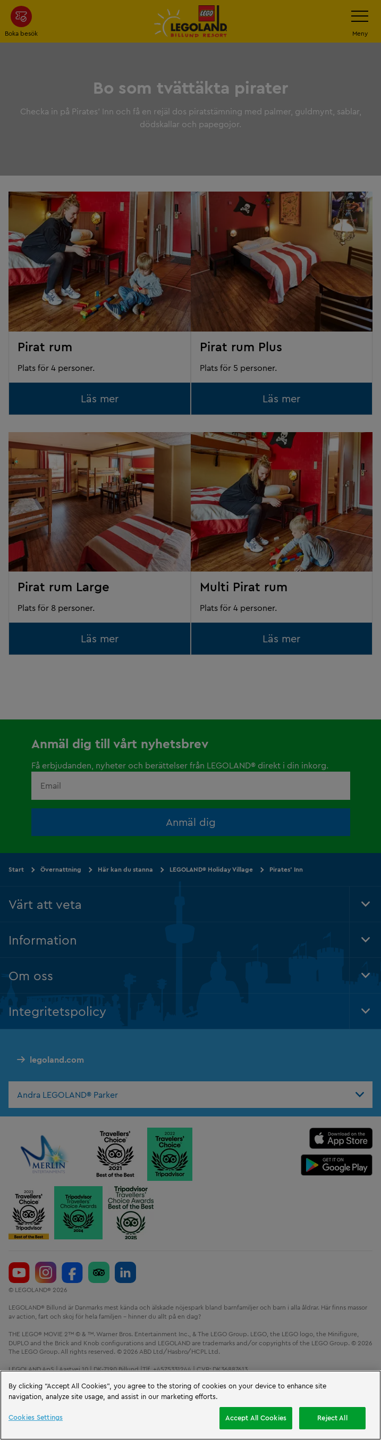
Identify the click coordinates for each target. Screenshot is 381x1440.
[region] (190, 1405)
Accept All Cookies (255, 1417)
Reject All (332, 1417)
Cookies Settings (36, 1417)
